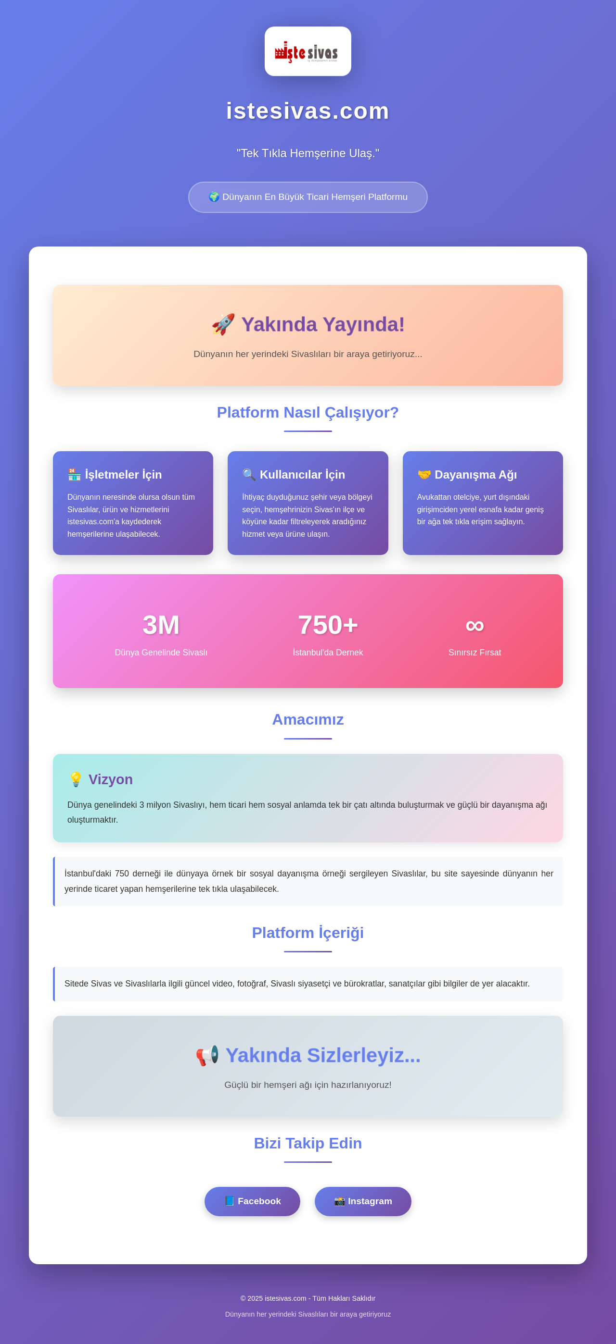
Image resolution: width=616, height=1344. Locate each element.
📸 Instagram (363, 1201)
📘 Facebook (252, 1201)
